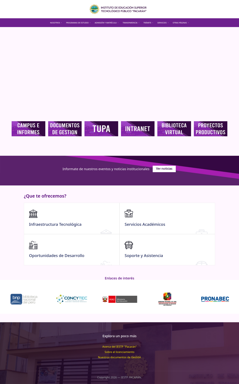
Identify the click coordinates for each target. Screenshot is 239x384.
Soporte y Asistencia (144, 255)
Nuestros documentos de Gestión (119, 357)
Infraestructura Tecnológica (55, 224)
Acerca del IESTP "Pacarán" (119, 346)
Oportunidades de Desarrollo (56, 255)
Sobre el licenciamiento (119, 352)
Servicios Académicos (145, 224)
